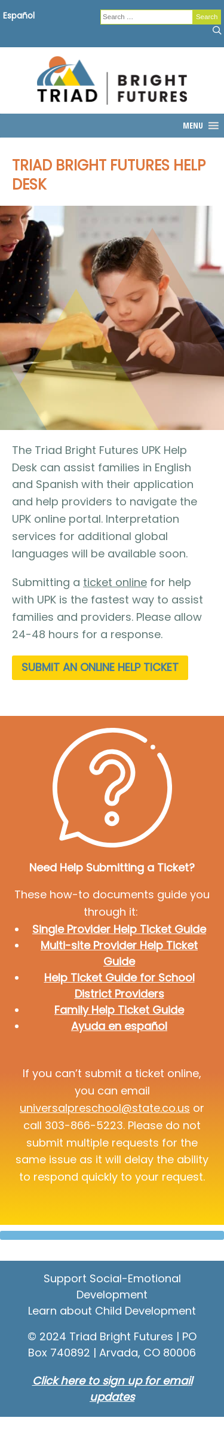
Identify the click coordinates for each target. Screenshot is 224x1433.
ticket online (115, 582)
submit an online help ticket (100, 667)
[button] (193, 126)
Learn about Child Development (112, 1310)
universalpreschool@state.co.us (105, 1107)
